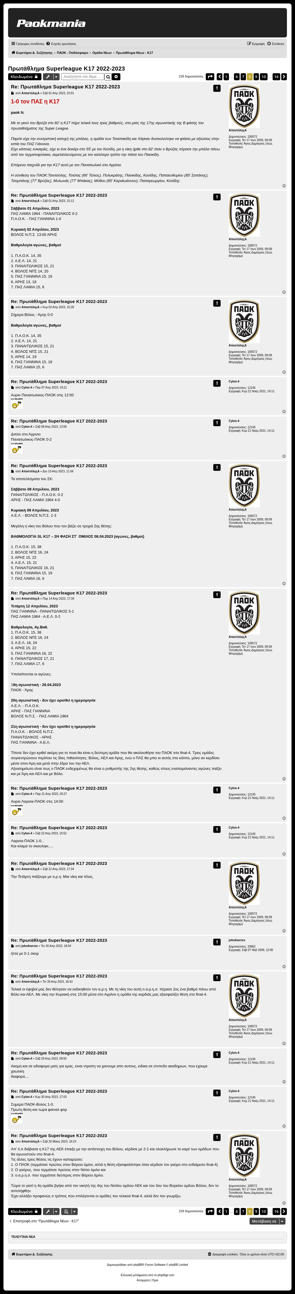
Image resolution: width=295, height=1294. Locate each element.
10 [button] (264, 76)
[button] (210, 76)
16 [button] (276, 76)
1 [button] (226, 76)
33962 (251, 946)
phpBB (137, 1264)
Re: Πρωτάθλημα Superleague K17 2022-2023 (65, 87)
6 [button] (237, 76)
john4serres (237, 940)
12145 (251, 387)
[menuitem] (61, 43)
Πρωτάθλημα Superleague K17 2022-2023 (66, 68)
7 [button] (243, 76)
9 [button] (256, 76)
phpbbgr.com (166, 1275)
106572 (252, 136)
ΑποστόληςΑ (238, 130)
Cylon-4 (234, 381)
